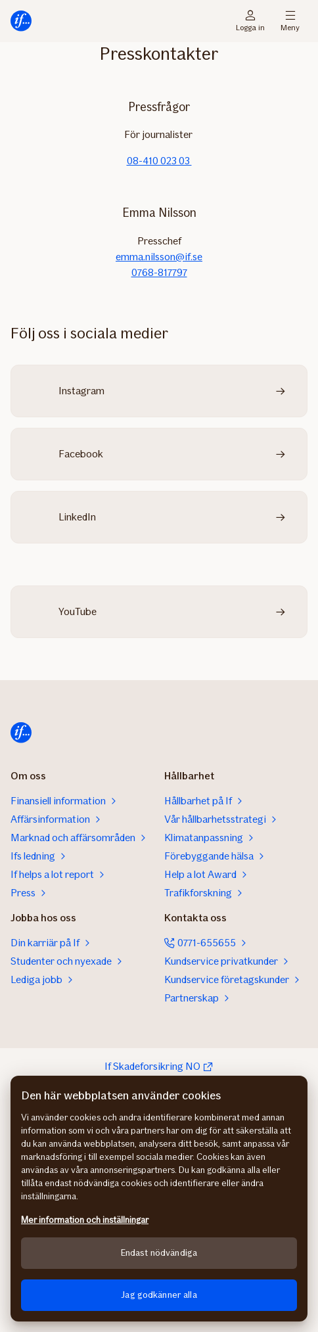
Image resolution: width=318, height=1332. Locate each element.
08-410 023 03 (159, 160)
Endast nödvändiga (159, 1252)
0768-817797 (159, 272)
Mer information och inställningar (84, 1220)
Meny (290, 21)
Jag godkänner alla (159, 1294)
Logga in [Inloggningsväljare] (250, 21)
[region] (159, 1198)
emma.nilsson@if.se (159, 256)
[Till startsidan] (21, 21)
